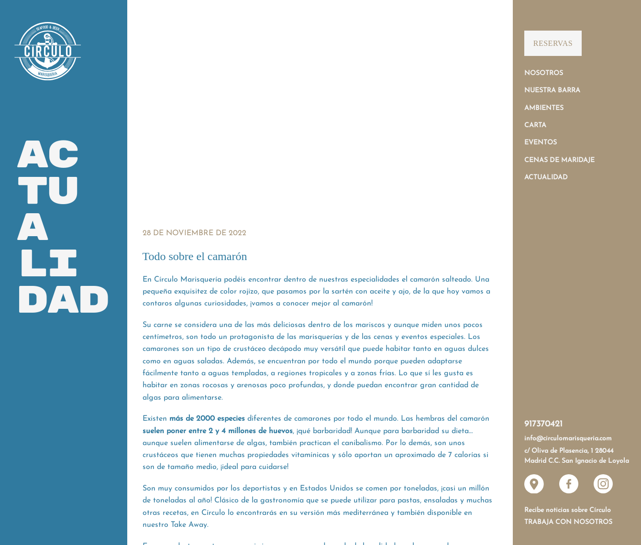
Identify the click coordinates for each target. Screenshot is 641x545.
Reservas (553, 43)
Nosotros (543, 73)
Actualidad (546, 177)
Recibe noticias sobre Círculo (567, 510)
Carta (535, 125)
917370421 (543, 424)
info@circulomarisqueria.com (568, 438)
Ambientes (544, 108)
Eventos (540, 142)
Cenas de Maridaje (559, 160)
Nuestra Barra (552, 90)
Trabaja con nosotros (568, 522)
